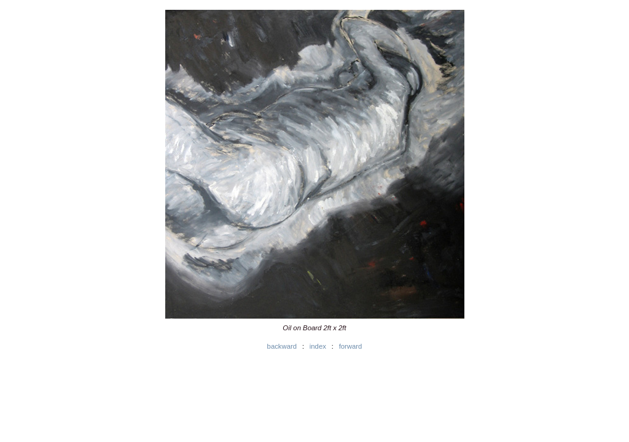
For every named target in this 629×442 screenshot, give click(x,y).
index (318, 346)
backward (282, 346)
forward (350, 346)
